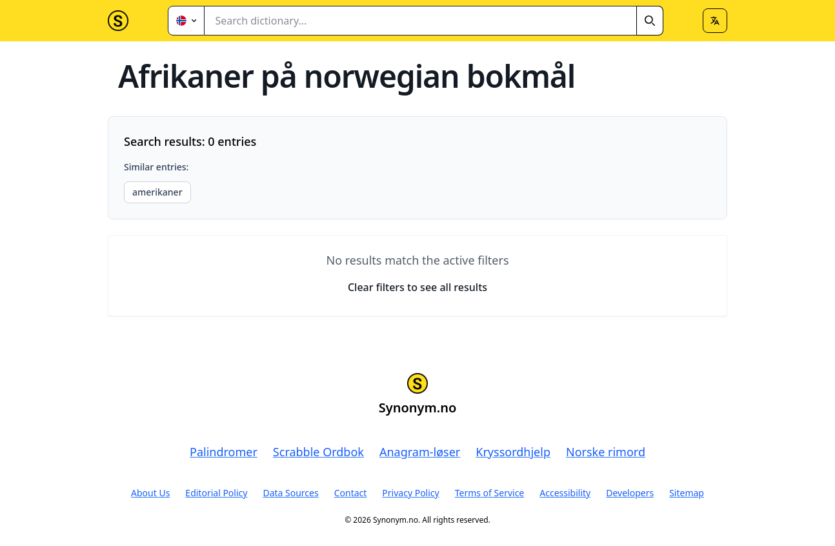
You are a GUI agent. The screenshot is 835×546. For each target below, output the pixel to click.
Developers (630, 493)
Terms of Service (490, 493)
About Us (150, 493)
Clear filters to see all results (417, 287)
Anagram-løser (419, 452)
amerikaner (157, 192)
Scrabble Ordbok (318, 452)
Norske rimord (605, 452)
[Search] (649, 20)
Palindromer (223, 452)
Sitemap (686, 493)
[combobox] (434, 20)
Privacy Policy (410, 493)
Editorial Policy (216, 493)
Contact (350, 493)
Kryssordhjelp (513, 452)
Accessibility (564, 493)
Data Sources (290, 493)
